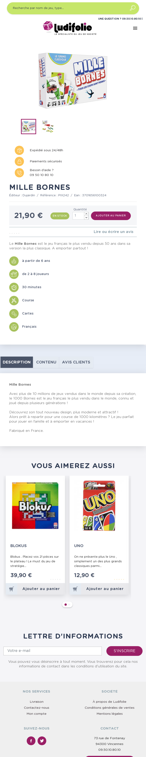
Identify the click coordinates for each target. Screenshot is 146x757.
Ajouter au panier (111, 216)
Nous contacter (109, 719)
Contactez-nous (36, 666)
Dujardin (29, 195)
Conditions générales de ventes (109, 666)
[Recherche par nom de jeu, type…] (73, 8)
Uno (78, 546)
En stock (60, 216)
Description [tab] (17, 362)
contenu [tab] (46, 362)
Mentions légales (109, 672)
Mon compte (36, 672)
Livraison (37, 660)
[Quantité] (81, 216)
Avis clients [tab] (76, 362)
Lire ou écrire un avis (113, 232)
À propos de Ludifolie (109, 660)
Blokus (18, 546)
